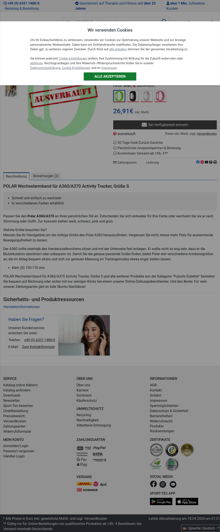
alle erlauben (118, 49)
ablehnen (36, 63)
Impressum (109, 68)
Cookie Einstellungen (73, 58)
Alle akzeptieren (109, 76)
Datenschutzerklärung (45, 68)
